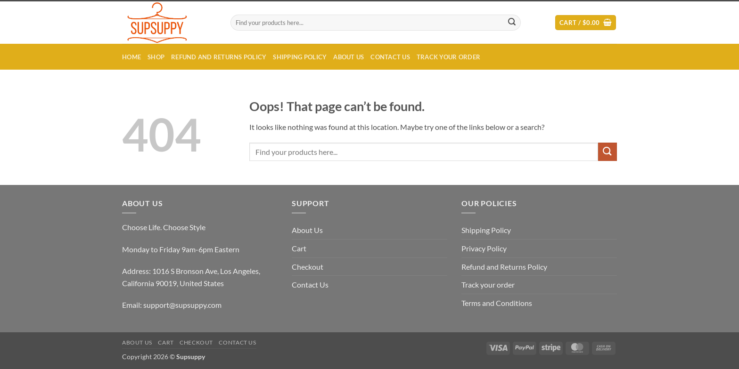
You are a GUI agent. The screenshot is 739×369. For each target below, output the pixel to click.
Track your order (448, 57)
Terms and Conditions (496, 302)
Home (131, 57)
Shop (156, 57)
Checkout (307, 266)
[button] (585, 23)
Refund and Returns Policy (218, 57)
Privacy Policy (484, 248)
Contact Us (390, 57)
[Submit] (512, 23)
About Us (348, 57)
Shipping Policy (300, 57)
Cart (299, 248)
